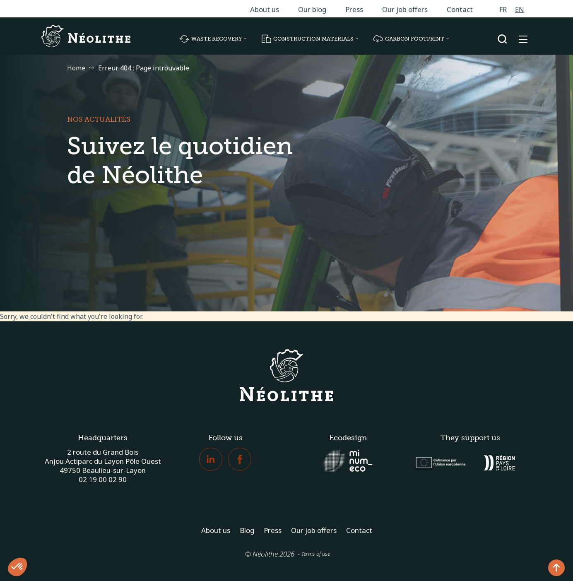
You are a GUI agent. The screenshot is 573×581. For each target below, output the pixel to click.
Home (76, 67)
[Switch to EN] (519, 9)
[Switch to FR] (503, 9)
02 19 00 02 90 (103, 479)
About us (264, 9)
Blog (247, 530)
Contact (460, 9)
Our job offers (405, 9)
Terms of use (315, 553)
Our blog (312, 9)
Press (354, 9)
